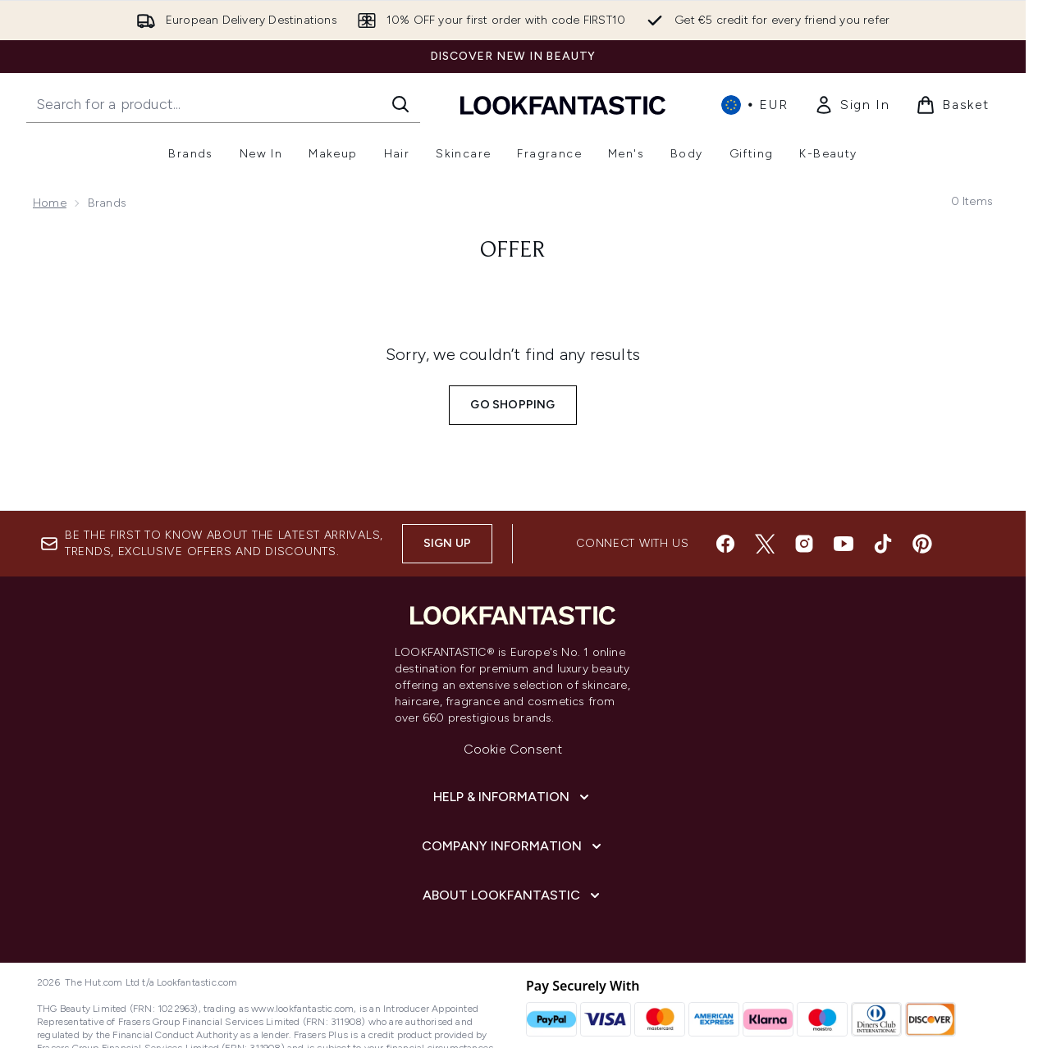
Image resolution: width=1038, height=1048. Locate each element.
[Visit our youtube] (843, 543)
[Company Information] (513, 846)
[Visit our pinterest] (922, 543)
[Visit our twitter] (764, 543)
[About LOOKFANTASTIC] (513, 895)
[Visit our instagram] (804, 543)
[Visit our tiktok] (883, 543)
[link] (851, 105)
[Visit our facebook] (725, 543)
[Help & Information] (512, 797)
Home (49, 203)
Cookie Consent (513, 749)
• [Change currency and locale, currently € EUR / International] (754, 105)
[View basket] (952, 105)
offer (513, 250)
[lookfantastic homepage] (562, 104)
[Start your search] (223, 104)
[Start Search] (400, 104)
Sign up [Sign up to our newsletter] (447, 543)
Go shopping (512, 405)
